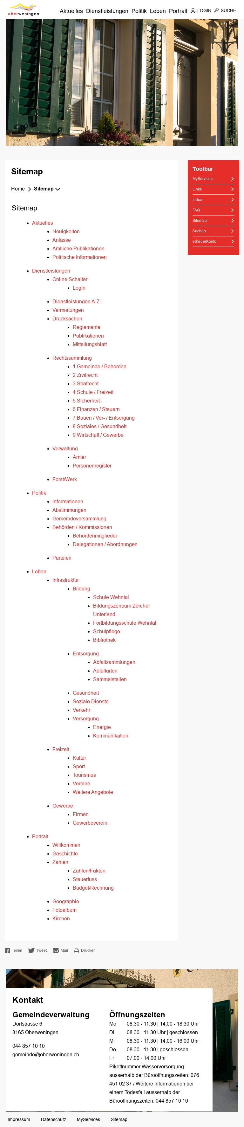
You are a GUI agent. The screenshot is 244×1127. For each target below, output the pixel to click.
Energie (102, 727)
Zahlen (60, 862)
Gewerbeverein (90, 823)
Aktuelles (71, 11)
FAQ (196, 210)
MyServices (203, 179)
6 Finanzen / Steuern (96, 409)
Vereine (81, 783)
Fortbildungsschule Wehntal (124, 623)
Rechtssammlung (72, 358)
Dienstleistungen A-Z (76, 301)
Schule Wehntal (111, 597)
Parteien (61, 558)
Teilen (13, 950)
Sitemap (211, 220)
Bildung (81, 588)
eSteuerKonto (204, 241)
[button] (48, 189)
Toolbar (203, 169)
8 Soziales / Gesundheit (99, 426)
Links (197, 189)
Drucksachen (67, 318)
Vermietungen (68, 310)
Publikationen (88, 335)
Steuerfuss (85, 879)
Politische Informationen (79, 257)
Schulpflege (106, 631)
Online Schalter (69, 279)
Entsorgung (86, 653)
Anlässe (61, 240)
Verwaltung (65, 448)
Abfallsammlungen (114, 662)
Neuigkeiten (66, 231)
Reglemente (86, 327)
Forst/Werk (64, 479)
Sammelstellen (110, 679)
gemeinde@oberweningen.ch (45, 1054)
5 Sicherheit (86, 400)
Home (18, 188)
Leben (158, 11)
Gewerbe (62, 805)
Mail (60, 950)
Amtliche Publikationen (78, 248)
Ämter (79, 457)
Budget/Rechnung (93, 888)
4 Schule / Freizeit (93, 392)
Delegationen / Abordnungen (105, 544)
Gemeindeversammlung (79, 518)
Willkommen (66, 845)
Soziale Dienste (91, 701)
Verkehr (81, 710)
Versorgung (86, 718)
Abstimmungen (69, 510)
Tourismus (84, 775)
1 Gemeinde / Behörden (99, 366)
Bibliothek (104, 640)
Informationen (67, 501)
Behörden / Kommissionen (82, 527)
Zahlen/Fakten (89, 870)
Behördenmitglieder (95, 535)
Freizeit (60, 749)
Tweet (37, 950)
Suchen (199, 231)
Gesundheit (86, 693)
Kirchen (61, 918)
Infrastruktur (65, 580)
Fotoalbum (64, 910)
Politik (139, 11)
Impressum (19, 1119)
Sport (79, 766)
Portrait (178, 11)
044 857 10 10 (28, 1046)
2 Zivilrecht (85, 375)
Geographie (65, 901)
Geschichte (65, 853)
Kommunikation (110, 735)
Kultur (79, 758)
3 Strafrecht (85, 383)
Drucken (85, 950)
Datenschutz (53, 1119)
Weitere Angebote (93, 792)
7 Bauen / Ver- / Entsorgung (104, 418)
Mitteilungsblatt (90, 344)
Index (197, 199)
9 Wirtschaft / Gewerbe (98, 435)
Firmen (81, 814)
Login (79, 288)
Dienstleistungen (107, 11)
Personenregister (92, 465)
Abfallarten (105, 670)
